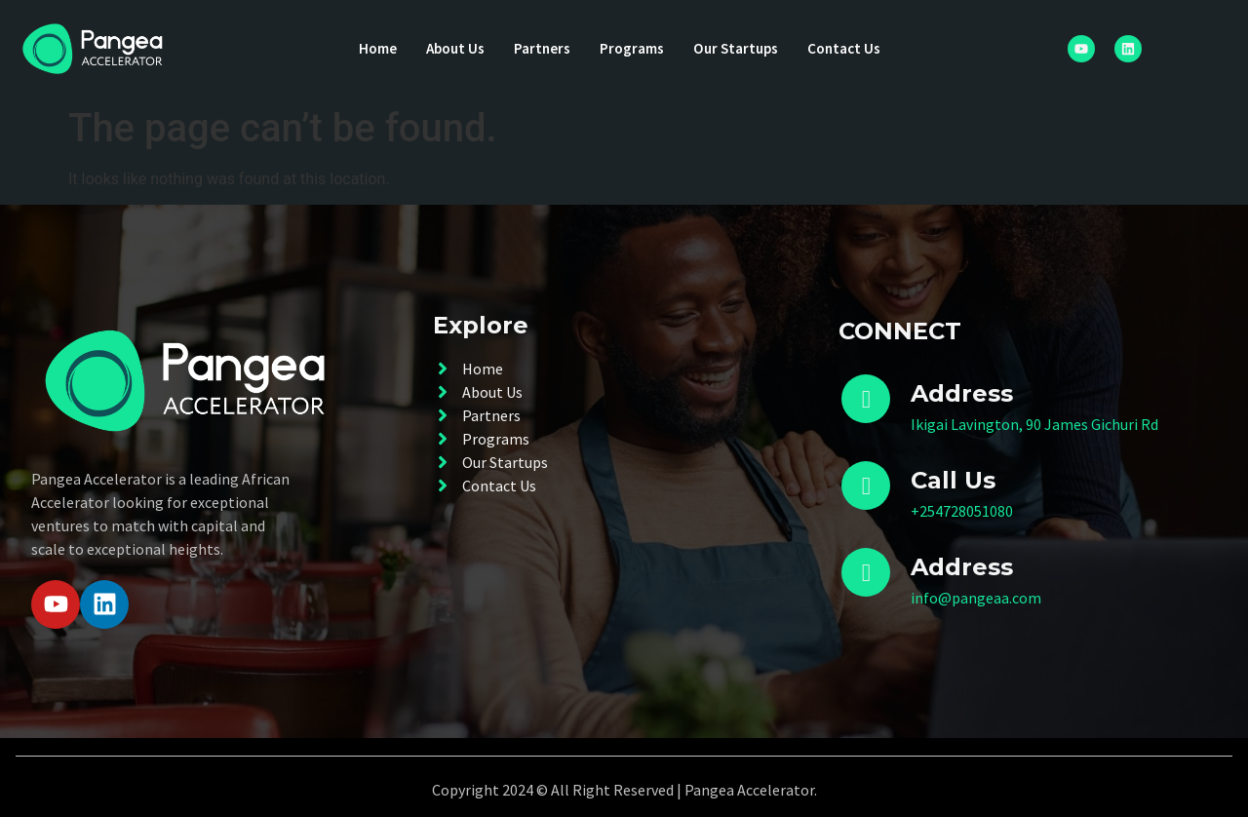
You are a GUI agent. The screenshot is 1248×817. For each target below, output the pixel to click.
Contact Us (852, 48)
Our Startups (740, 48)
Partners (539, 48)
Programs (632, 48)
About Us (449, 48)
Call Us (953, 480)
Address (962, 567)
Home (368, 48)
